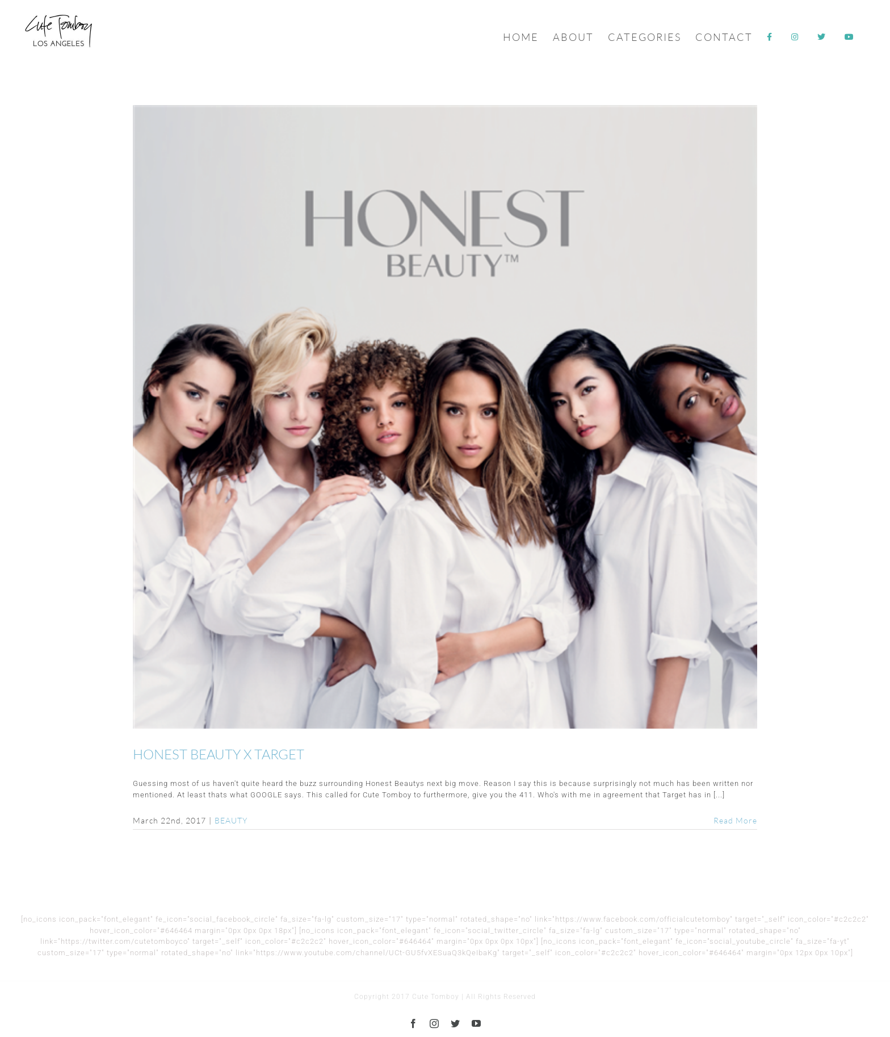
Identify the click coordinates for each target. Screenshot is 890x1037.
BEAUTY (231, 820)
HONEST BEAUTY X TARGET (218, 754)
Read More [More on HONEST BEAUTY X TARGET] (735, 820)
